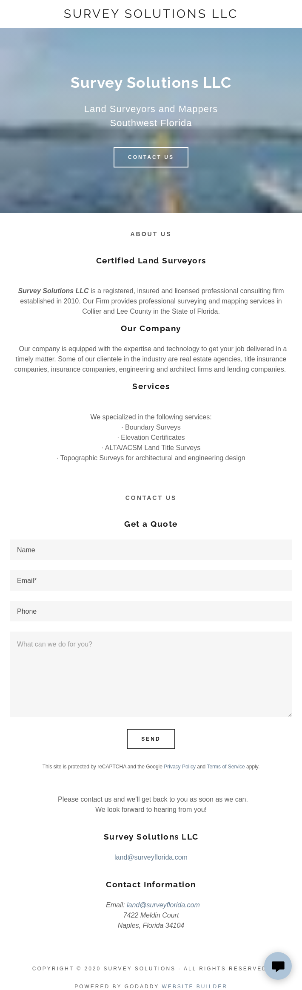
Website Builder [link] (194, 987)
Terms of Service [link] (226, 767)
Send (150, 739)
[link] (151, 14)
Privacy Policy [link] (180, 767)
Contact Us (151, 157)
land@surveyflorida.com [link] (151, 857)
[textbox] (151, 550)
